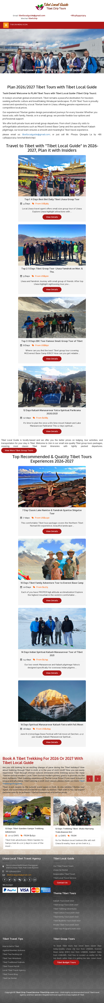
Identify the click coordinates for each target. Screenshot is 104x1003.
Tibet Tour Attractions (12, 958)
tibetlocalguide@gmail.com (32, 15)
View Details (52, 217)
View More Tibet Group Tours (19, 450)
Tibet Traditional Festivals (14, 962)
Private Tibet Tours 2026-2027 (66, 925)
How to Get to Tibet (11, 946)
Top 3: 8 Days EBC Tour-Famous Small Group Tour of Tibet (52, 341)
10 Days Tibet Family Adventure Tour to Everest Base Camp (52, 582)
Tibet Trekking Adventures (65, 909)
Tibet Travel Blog (10, 974)
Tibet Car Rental (10, 978)
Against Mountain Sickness (14, 950)
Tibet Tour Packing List (12, 954)
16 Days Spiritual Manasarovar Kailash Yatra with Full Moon (52, 724)
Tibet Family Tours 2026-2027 (66, 917)
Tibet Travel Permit (11, 966)
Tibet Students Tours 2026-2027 (67, 921)
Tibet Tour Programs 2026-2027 (66, 929)
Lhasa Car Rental (60, 870)
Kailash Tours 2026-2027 (63, 901)
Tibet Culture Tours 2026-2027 (66, 913)
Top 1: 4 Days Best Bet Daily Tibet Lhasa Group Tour (52, 199)
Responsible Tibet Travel (64, 874)
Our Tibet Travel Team (63, 866)
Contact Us (62, 882)
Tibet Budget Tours (66, 962)
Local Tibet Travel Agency (14, 970)
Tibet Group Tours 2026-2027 (65, 905)
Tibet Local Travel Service (64, 878)
